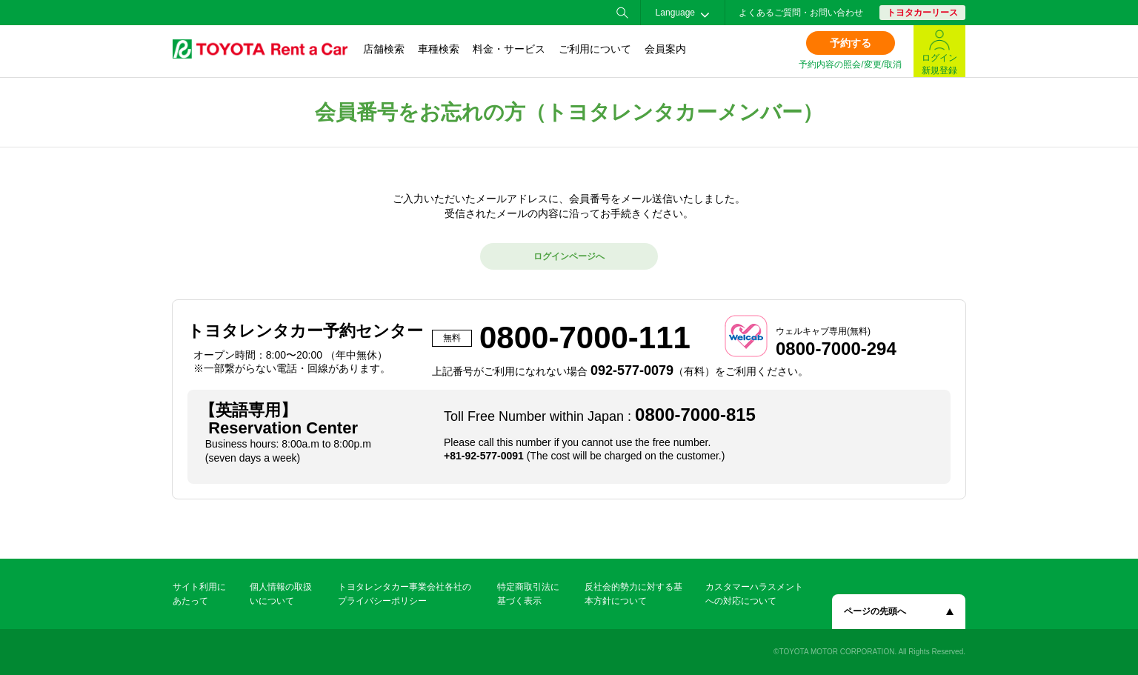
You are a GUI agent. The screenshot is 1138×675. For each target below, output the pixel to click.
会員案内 (665, 49)
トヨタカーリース (922, 12)
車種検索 (438, 49)
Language (675, 12)
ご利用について (595, 49)
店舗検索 (384, 49)
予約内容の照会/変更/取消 (850, 64)
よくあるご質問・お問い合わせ (801, 12)
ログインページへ (569, 256)
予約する (850, 43)
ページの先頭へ (875, 611)
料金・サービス (509, 49)
